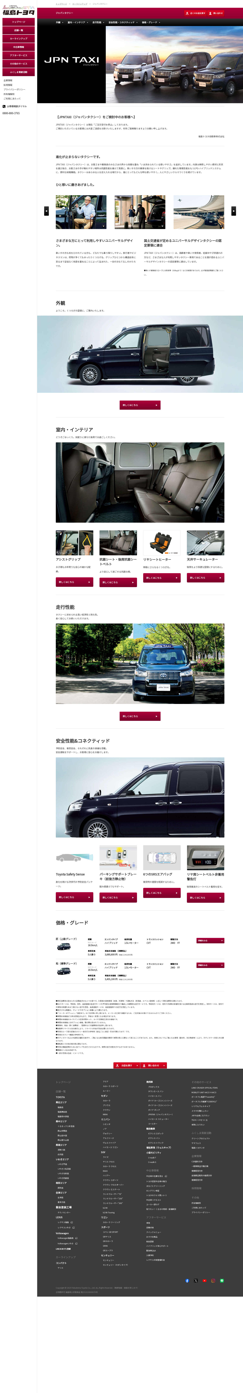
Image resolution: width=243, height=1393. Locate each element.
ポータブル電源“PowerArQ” (203, 1096)
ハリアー (105, 1175)
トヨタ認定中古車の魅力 (156, 1181)
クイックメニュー (153, 1232)
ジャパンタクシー (64, 12)
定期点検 (150, 1227)
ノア (104, 1128)
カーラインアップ (66, 1257)
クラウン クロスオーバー (112, 1184)
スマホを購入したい (200, 1110)
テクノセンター (63, 1212)
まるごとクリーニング (155, 1186)
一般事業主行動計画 (200, 1166)
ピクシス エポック (154, 1133)
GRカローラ (107, 1241)
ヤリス (59, 1267)
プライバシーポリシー (201, 1212)
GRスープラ (107, 1250)
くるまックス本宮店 (65, 1126)
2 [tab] (142, 388)
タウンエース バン (154, 1091)
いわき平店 (61, 1164)
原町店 (59, 1187)
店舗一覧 (61, 1091)
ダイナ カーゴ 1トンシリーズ (159, 1100)
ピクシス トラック (154, 1142)
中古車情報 (152, 1170)
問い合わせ (216, 13)
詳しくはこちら (130, 405)
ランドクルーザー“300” (112, 1203)
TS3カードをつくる (200, 1120)
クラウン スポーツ (109, 1180)
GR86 (104, 1245)
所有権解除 (196, 1203)
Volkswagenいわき (64, 1243)
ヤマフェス (196, 1143)
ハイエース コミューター (157, 1119)
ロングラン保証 (152, 1190)
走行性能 (97, 22)
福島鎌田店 (61, 1111)
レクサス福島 (62, 1222)
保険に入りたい (198, 1124)
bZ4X (104, 1207)
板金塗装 (150, 1241)
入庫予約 (150, 1255)
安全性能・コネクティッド (122, 22)
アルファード (107, 1138)
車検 (148, 1222)
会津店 (59, 1197)
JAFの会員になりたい (201, 1115)
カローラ (105, 1100)
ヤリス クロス (108, 1161)
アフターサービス (156, 1217)
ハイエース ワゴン (109, 1147)
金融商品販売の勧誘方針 (202, 1175)
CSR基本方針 (197, 1161)
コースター (151, 1123)
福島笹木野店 (62, 1116)
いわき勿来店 (62, 1173)
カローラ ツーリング (110, 1222)
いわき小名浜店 (63, 1168)
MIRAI (104, 1114)
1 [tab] (137, 388)
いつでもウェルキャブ (201, 1106)
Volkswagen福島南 (64, 1238)
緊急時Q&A (151, 1250)
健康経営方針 (197, 1170)
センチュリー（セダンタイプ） (115, 1264)
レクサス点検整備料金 (155, 1260)
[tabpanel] (140, 354)
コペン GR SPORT (109, 1232)
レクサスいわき (63, 1227)
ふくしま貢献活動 (201, 1133)
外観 (58, 22)
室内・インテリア (76, 22)
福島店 (59, 1107)
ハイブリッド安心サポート (157, 1246)
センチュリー (108, 1260)
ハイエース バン (154, 1096)
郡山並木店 (61, 1135)
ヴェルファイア (108, 1142)
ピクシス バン (153, 1138)
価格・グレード (149, 22)
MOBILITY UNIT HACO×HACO (204, 1092)
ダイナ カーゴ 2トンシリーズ (159, 1105)
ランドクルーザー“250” (112, 1198)
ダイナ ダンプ (153, 1110)
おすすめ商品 (151, 1236)
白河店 (59, 1154)
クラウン (105, 1110)
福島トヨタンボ (198, 1147)
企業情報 (196, 1156)
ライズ (104, 1157)
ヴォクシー (106, 1133)
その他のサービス (201, 1082)
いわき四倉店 (62, 1178)
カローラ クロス (108, 1166)
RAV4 (104, 1171)
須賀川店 (60, 1149)
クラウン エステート (110, 1189)
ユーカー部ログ (152, 1204)
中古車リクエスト (153, 1200)
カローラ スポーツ (109, 1086)
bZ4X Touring (108, 1212)
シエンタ (105, 1124)
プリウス (105, 1105)
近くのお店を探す (195, 13)
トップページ (63, 1082)
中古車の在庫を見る (154, 1176)
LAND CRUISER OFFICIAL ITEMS (205, 1087)
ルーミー (105, 1090)
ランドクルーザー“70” (111, 1194)
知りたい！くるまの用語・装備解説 (161, 1209)
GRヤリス (106, 1236)
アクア (104, 1081)
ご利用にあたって (199, 1207)
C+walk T (151, 1157)
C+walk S (151, 1162)
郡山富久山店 (62, 1140)
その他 (195, 1197)
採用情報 (196, 1188)
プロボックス (152, 1086)
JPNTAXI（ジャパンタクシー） (160, 1114)
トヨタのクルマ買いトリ (156, 1195)
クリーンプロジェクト (201, 1138)
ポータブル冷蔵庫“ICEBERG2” (204, 1101)
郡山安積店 (61, 1130)
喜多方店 (60, 1202)
